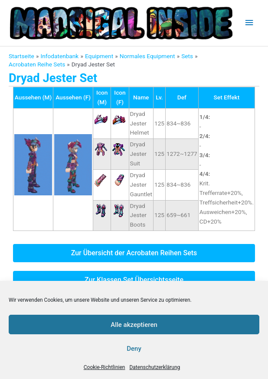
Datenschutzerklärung (154, 367)
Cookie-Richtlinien (104, 367)
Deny (134, 349)
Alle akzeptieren (134, 325)
